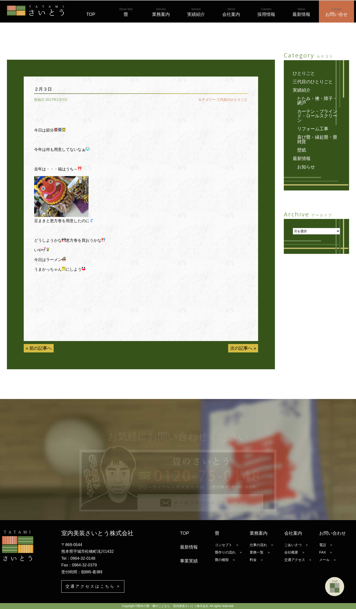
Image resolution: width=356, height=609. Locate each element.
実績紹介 (196, 12)
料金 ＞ (257, 560)
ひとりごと (304, 73)
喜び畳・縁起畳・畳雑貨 (317, 139)
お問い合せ (336, 12)
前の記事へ (40, 348)
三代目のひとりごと (232, 100)
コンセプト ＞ (227, 545)
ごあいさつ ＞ (296, 545)
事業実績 (189, 560)
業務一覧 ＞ (260, 552)
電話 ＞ (326, 545)
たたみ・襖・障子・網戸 (317, 101)
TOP (90, 12)
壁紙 (301, 150)
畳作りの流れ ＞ (229, 552)
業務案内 (161, 12)
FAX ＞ (326, 552)
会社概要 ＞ (294, 552)
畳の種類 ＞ (225, 560)
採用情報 (266, 12)
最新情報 (301, 12)
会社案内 (231, 12)
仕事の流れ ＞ (262, 545)
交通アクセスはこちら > (93, 586)
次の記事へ (241, 348)
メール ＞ (327, 560)
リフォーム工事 (312, 128)
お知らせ (306, 166)
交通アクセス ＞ (298, 560)
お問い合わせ (332, 533)
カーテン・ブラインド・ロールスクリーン (317, 116)
